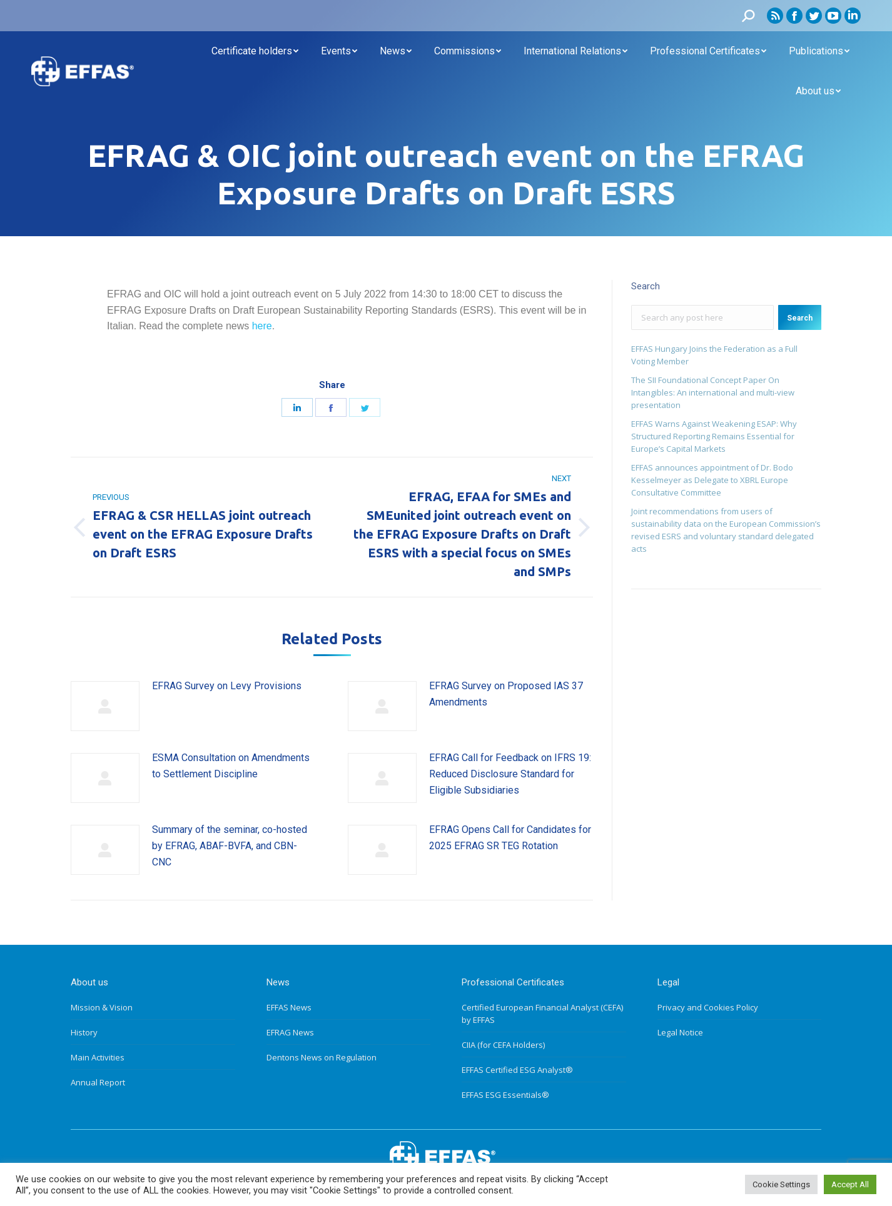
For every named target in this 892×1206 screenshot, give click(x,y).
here (262, 326)
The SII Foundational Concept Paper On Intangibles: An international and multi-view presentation (712, 392)
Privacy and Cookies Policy (707, 1007)
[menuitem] (255, 51)
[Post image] (105, 706)
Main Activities (97, 1057)
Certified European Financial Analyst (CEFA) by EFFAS (542, 1013)
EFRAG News (290, 1032)
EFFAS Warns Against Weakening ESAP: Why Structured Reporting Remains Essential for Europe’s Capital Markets (714, 436)
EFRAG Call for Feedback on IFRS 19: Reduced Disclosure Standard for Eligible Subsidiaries (510, 773)
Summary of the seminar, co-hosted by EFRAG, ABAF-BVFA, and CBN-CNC (229, 845)
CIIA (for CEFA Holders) (503, 1044)
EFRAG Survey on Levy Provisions (227, 686)
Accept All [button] (850, 1184)
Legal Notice (680, 1032)
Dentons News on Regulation (321, 1057)
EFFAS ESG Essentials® (505, 1094)
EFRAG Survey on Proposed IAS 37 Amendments (506, 694)
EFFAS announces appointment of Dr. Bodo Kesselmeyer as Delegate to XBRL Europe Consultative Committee (712, 480)
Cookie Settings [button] (781, 1184)
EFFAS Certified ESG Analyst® (517, 1069)
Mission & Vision (102, 1007)
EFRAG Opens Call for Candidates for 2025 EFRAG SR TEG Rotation (510, 838)
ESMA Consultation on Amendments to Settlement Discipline (231, 766)
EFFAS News (289, 1007)
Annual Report (98, 1082)
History (84, 1032)
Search (800, 318)
